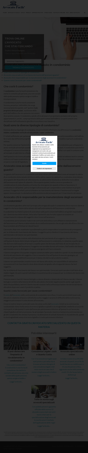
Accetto (44, 163)
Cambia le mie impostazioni (44, 168)
